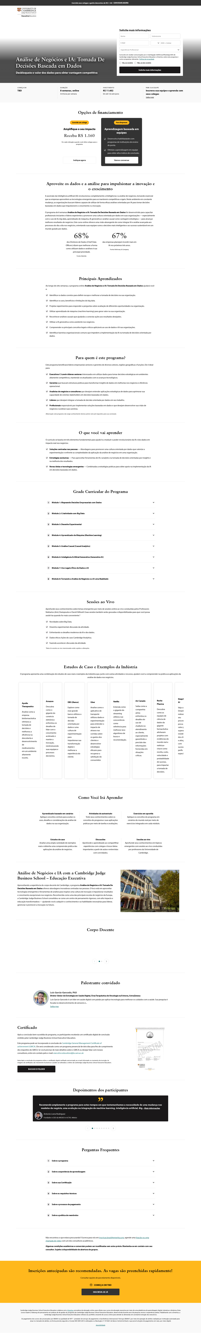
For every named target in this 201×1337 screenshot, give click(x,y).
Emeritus (70, 1308)
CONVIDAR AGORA (120, 3)
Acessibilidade (100, 1323)
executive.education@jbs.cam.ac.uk (68, 1033)
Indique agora (79, 160)
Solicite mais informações (150, 70)
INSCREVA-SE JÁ (100, 1289)
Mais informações (62, 1105)
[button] (93, 758)
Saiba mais (150, 97)
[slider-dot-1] (98, 758)
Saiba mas (54, 942)
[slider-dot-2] (100, 758)
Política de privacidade (146, 59)
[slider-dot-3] (102, 758)
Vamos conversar (121, 160)
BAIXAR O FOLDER (36, 1049)
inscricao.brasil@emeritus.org (111, 1235)
